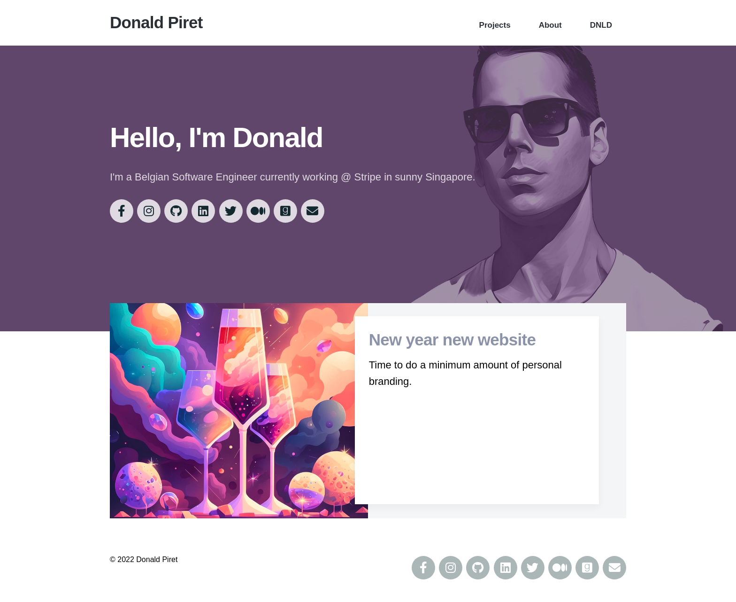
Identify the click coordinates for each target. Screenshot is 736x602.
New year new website (451, 341)
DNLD (601, 25)
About (550, 25)
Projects (495, 25)
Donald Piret (156, 22)
